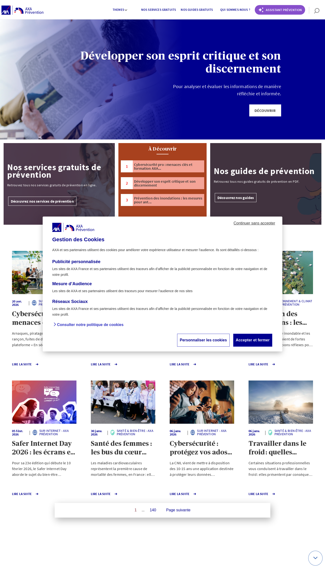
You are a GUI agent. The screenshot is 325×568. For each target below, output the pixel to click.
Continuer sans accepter (254, 223)
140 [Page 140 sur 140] (153, 510)
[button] (265, 110)
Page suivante (178, 510)
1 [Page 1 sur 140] (135, 510)
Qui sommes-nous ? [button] (235, 10)
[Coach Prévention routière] (280, 10)
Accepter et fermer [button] (253, 340)
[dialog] (162, 284)
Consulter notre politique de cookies (90, 325)
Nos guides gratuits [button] (197, 10)
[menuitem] (120, 10)
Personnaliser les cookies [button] (203, 340)
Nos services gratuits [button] (158, 10)
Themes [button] (120, 10)
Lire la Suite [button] (25, 364)
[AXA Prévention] (22, 10)
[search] (314, 10)
